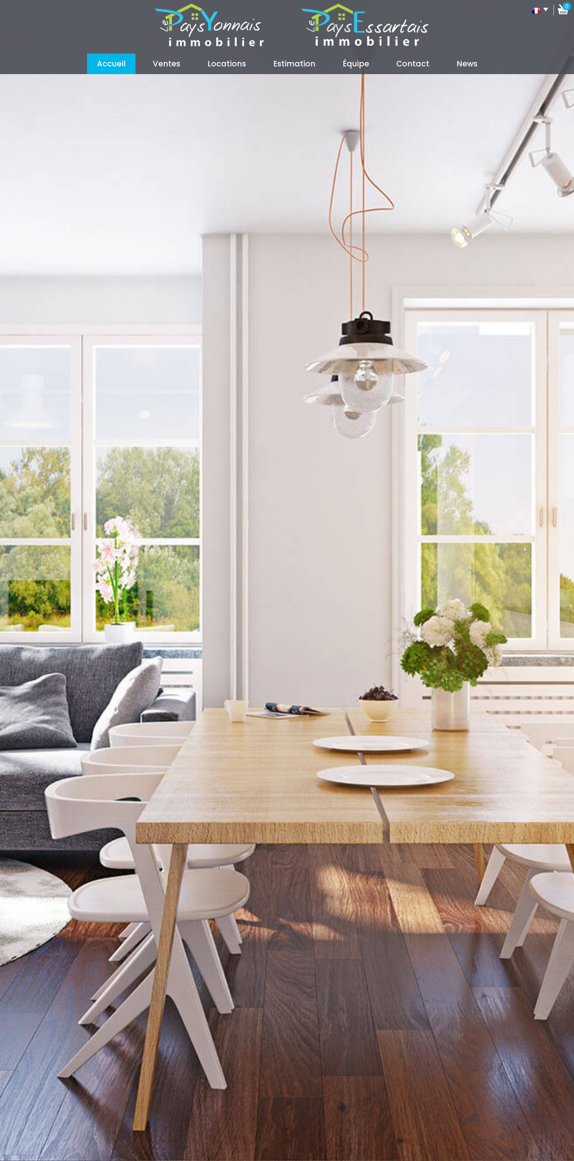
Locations (226, 63)
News (466, 63)
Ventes (166, 63)
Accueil (111, 63)
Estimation (294, 63)
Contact (412, 63)
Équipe (356, 63)
